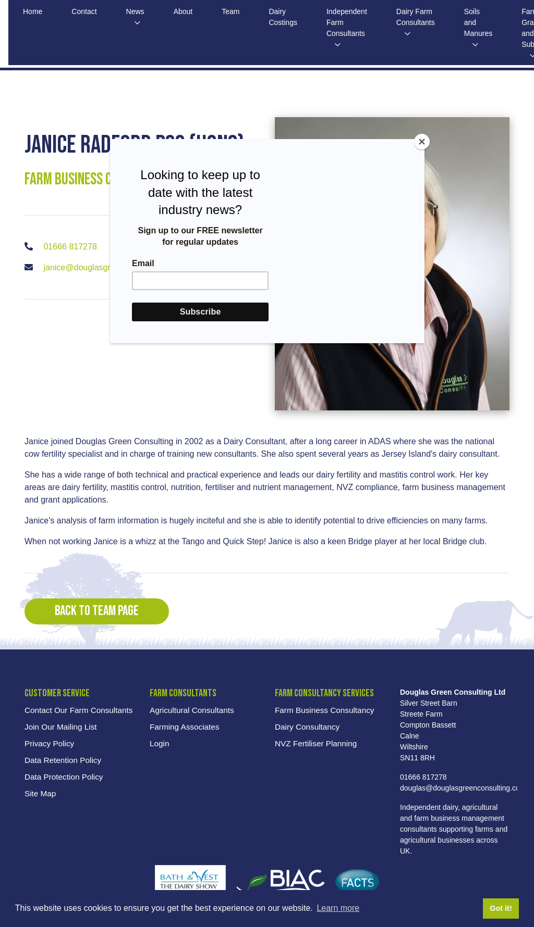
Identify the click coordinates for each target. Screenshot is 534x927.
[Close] (422, 141)
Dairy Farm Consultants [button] (425, 18)
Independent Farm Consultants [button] (354, 23)
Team (235, 12)
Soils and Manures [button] (490, 23)
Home (33, 12)
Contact (85, 12)
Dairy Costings (289, 18)
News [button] (138, 12)
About (187, 12)
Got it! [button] (501, 908)
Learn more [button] (338, 908)
